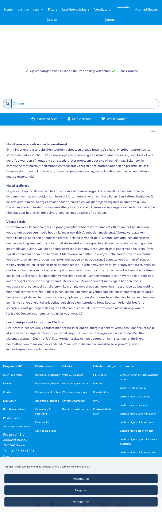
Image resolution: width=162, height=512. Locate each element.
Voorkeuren (81, 502)
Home (152, 131)
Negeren (81, 490)
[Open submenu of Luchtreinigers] (43, 10)
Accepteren (81, 478)
